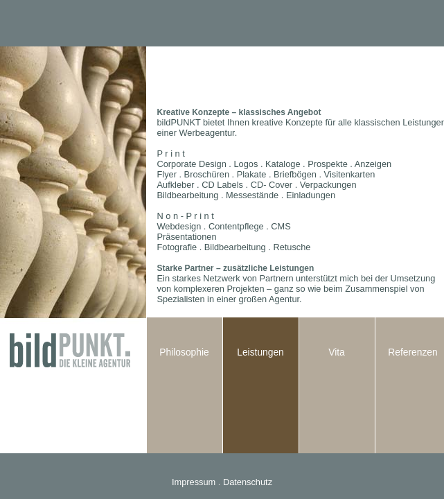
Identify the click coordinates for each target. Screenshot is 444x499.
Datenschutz (247, 482)
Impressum (193, 482)
